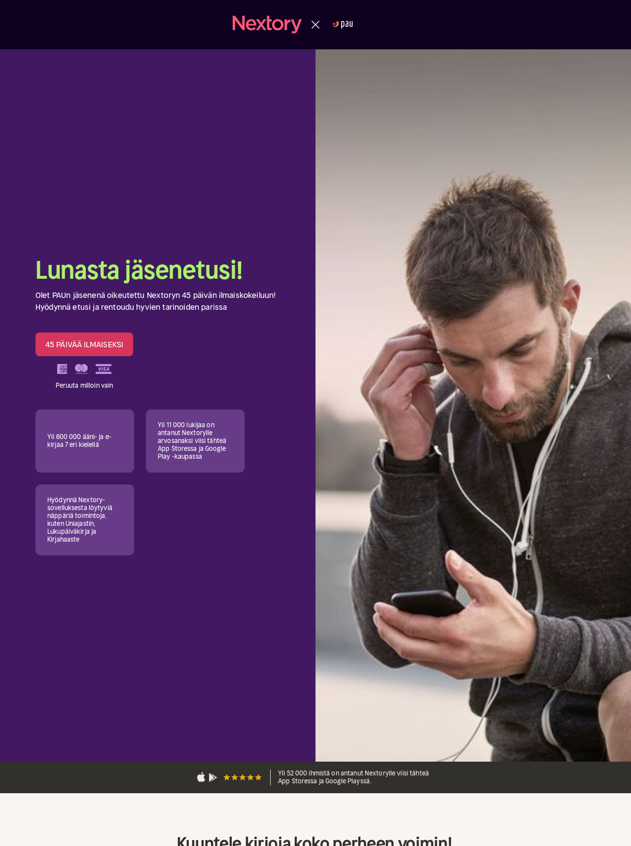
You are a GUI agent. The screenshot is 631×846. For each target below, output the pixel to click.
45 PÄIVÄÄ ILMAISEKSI (84, 344)
